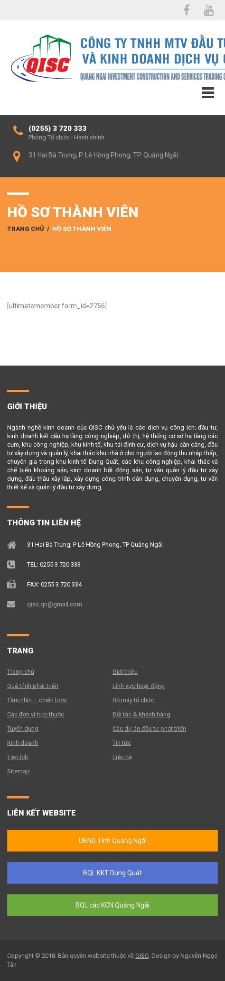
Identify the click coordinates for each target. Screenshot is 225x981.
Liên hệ (122, 757)
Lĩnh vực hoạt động (138, 685)
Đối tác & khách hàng (141, 714)
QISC (142, 955)
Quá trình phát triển (32, 685)
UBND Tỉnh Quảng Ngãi (113, 840)
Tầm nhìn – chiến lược (37, 700)
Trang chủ (25, 228)
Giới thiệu (125, 671)
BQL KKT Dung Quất (112, 873)
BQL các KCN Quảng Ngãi (112, 905)
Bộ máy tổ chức (133, 700)
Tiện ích (17, 757)
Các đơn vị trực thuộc (35, 714)
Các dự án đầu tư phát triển (149, 728)
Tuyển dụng (22, 728)
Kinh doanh (22, 742)
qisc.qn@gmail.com (54, 604)
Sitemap (18, 771)
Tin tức (121, 742)
